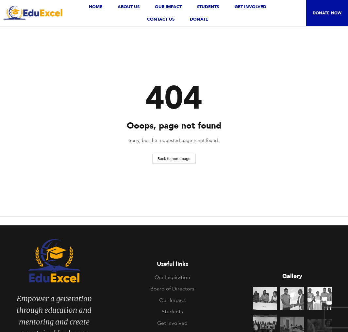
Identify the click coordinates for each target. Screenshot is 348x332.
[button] (327, 13)
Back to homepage (174, 158)
